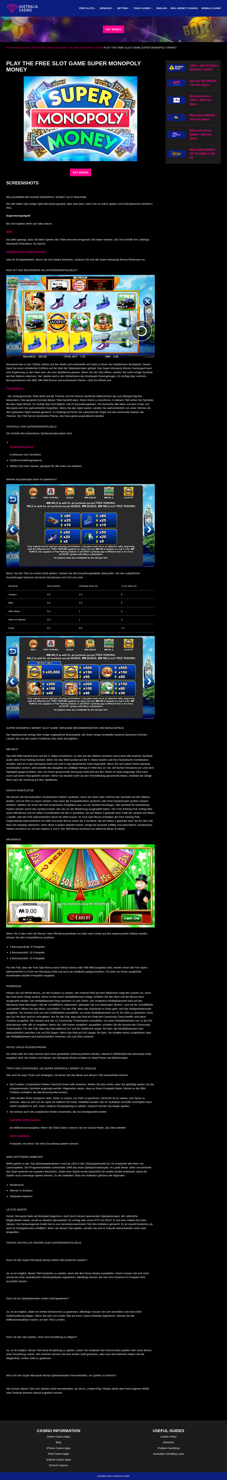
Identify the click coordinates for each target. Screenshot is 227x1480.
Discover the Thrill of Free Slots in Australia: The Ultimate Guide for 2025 (58, 47)
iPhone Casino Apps (58, 1448)
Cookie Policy (168, 1436)
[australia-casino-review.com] (22, 8)
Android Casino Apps (58, 1459)
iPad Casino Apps (58, 1453)
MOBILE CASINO (211, 8)
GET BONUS (113, 29)
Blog (58, 1442)
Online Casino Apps (58, 1436)
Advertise (168, 1442)
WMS (9, 231)
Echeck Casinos (58, 1465)
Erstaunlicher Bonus (22, 446)
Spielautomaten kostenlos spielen (26, 251)
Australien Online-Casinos (25, 1119)
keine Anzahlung (19, 1135)
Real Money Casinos (184, 8)
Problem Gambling (168, 1448)
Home (9, 47)
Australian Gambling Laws (168, 1453)
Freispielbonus (15, 388)
